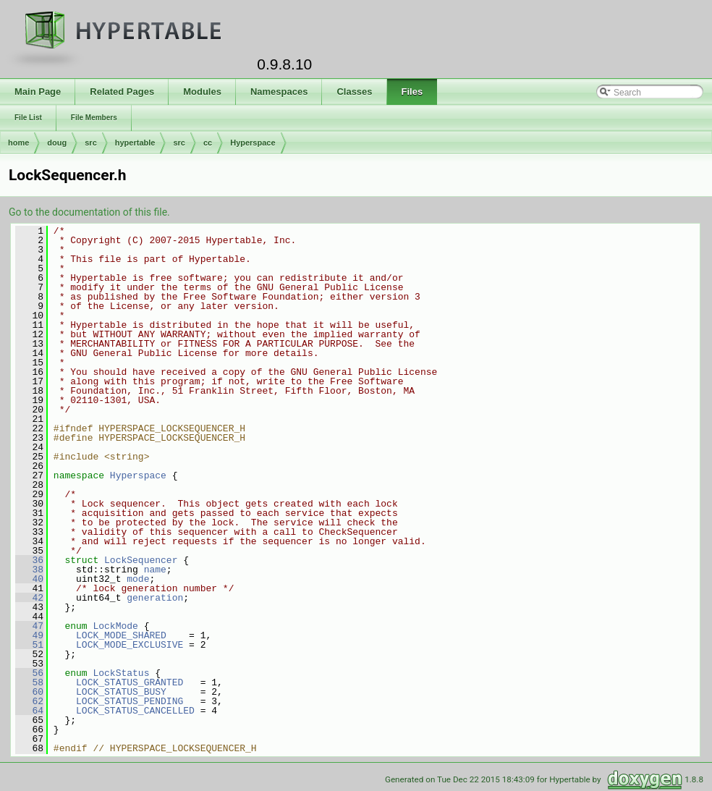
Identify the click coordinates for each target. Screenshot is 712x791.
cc (207, 142)
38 (29, 569)
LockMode (115, 626)
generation (155, 597)
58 (29, 682)
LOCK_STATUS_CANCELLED (135, 710)
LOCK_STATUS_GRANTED (129, 682)
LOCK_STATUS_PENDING (129, 701)
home (18, 142)
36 (29, 560)
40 (29, 578)
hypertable (135, 142)
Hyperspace (252, 142)
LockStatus (121, 673)
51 (29, 644)
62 (29, 701)
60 (29, 691)
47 (29, 626)
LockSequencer (140, 560)
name (155, 569)
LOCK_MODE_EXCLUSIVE (129, 644)
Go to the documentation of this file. (89, 212)
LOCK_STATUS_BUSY (121, 691)
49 (29, 635)
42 (29, 597)
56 (29, 673)
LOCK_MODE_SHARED (121, 635)
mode (138, 578)
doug (57, 142)
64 (29, 710)
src (91, 142)
